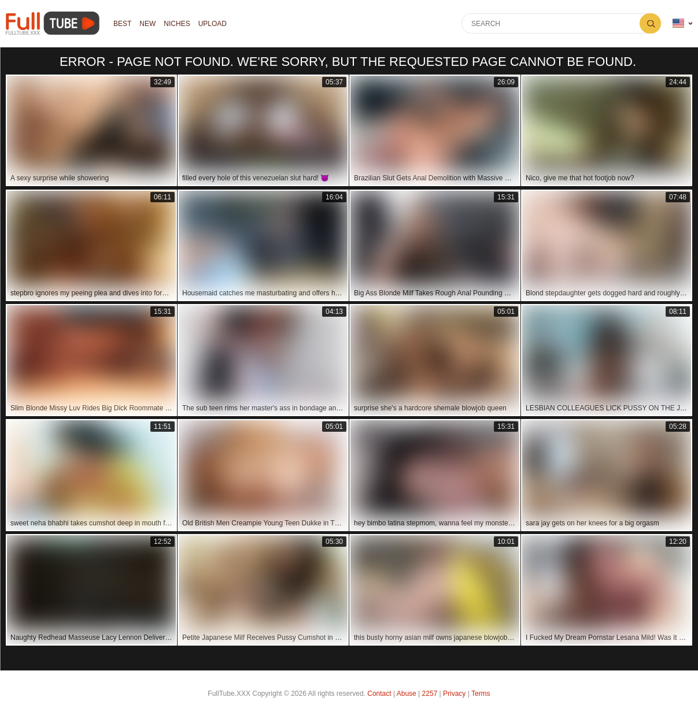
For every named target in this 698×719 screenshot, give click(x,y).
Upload (212, 23)
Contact (379, 694)
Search (650, 23)
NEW (147, 23)
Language (678, 23)
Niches (177, 23)
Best (122, 23)
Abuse (406, 694)
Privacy (454, 694)
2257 (430, 694)
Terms (480, 694)
